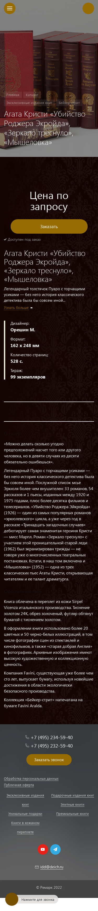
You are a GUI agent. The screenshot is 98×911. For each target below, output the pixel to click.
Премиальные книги (72, 813)
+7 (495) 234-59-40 (52, 737)
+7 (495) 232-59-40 (52, 745)
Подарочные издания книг (72, 795)
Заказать (49, 226)
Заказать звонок (49, 759)
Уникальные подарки (25, 813)
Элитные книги (72, 804)
